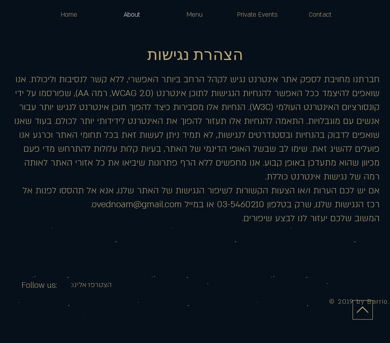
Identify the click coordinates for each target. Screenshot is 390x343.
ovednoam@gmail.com (137, 204)
